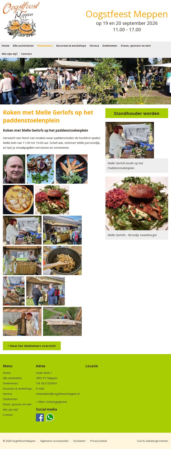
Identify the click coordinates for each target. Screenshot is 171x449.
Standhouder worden (137, 113)
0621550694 (49, 383)
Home (5, 45)
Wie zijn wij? (10, 54)
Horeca (94, 45)
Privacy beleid (98, 441)
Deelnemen (109, 45)
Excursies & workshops (71, 45)
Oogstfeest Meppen (24, 441)
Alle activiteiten (23, 45)
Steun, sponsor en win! (136, 45)
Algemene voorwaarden (54, 441)
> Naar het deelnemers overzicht (32, 346)
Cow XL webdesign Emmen (152, 441)
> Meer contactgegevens (51, 402)
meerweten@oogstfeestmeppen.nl (58, 394)
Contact (26, 54)
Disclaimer (79, 441)
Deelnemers (45, 45)
